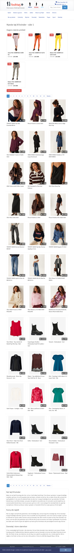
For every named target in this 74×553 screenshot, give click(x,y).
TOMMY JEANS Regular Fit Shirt (57, 247)
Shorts (48, 12)
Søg (65, 7)
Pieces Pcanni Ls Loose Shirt (35, 123)
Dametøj (34, 17)
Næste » (49, 96)
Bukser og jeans (17, 12)
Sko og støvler (11, 17)
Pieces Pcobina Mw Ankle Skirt (57, 217)
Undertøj (20, 17)
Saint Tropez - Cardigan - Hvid (15, 408)
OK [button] (66, 550)
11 (37, 96)
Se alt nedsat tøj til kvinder (14, 90)
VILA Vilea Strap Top (54, 186)
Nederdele (41, 17)
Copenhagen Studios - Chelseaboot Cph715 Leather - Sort (36, 344)
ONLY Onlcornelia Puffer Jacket (15, 186)
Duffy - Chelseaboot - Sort (35, 441)
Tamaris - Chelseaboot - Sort (57, 342)
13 (44, 96)
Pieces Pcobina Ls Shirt (34, 217)
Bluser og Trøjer (40, 12)
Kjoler (9, 12)
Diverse (54, 12)
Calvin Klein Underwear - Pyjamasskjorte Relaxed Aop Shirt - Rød (15, 475)
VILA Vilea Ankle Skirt (13, 217)
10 (33, 96)
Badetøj (60, 17)
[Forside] (15, 4)
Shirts (25, 12)
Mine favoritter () (61, 2)
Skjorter (27, 17)
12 (40, 96)
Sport (54, 17)
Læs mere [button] (48, 550)
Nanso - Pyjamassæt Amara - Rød (58, 473)
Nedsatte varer (60, 4)
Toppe (48, 17)
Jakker (31, 12)
